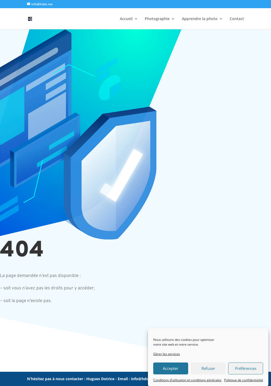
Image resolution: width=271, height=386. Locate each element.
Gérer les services (166, 357)
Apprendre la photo (200, 19)
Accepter (170, 372)
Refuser (208, 372)
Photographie (157, 19)
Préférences (245, 372)
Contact (237, 19)
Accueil (126, 19)
